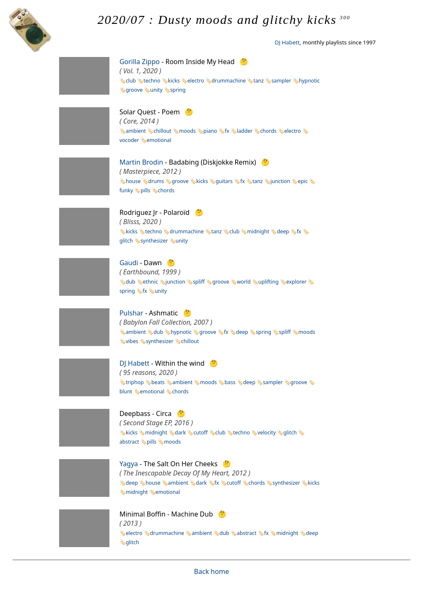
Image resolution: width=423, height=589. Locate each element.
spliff (199, 281)
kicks (174, 80)
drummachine (229, 80)
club (131, 80)
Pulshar (131, 313)
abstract (247, 533)
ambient (136, 130)
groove (134, 89)
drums (156, 181)
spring (178, 89)
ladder (244, 130)
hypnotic (309, 80)
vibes (132, 341)
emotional (159, 140)
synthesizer (154, 240)
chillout (162, 130)
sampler (281, 80)
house (133, 181)
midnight (258, 231)
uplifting (268, 281)
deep (283, 231)
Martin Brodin (141, 162)
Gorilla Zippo (139, 61)
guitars (224, 181)
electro (195, 80)
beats (158, 382)
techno (151, 80)
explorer (296, 281)
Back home (211, 571)
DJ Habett (287, 42)
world (244, 281)
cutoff (200, 432)
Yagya (128, 463)
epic (303, 181)
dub (130, 281)
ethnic (150, 281)
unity (156, 89)
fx (227, 130)
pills (145, 190)
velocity (266, 432)
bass (229, 382)
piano (210, 130)
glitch (290, 432)
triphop (135, 382)
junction (280, 181)
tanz (258, 80)
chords (268, 130)
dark (180, 432)
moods (187, 130)
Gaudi (128, 262)
